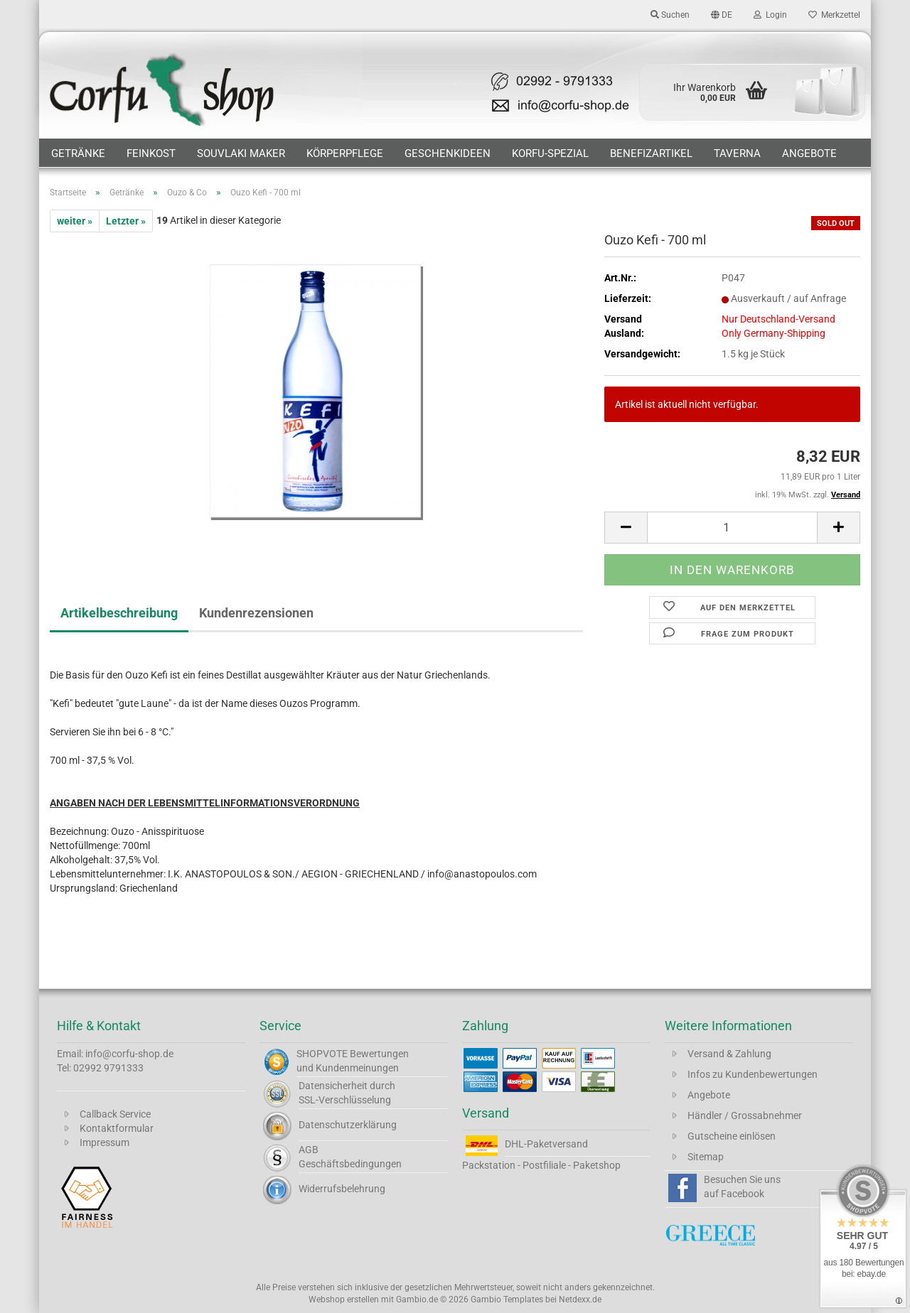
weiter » (74, 221)
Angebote (809, 153)
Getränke (78, 153)
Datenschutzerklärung (348, 1124)
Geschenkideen (448, 153)
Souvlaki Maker (241, 153)
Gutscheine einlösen (731, 1136)
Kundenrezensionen (256, 612)
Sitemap (705, 1156)
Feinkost (151, 153)
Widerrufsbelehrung (342, 1188)
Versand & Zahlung (729, 1053)
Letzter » (126, 221)
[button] (721, 14)
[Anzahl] (732, 528)
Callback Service (115, 1114)
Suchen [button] (670, 15)
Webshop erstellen (344, 1299)
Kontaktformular (117, 1128)
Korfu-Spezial (550, 153)
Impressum (104, 1142)
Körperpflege (344, 153)
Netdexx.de (580, 1299)
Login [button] (770, 15)
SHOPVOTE (322, 1053)
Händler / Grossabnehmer (744, 1115)
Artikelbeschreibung (119, 612)
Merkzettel (834, 15)
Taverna (737, 153)
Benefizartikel (651, 153)
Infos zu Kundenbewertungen (752, 1074)
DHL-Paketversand (546, 1144)
